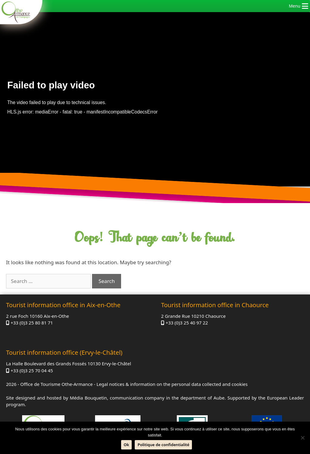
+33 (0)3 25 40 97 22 (187, 323)
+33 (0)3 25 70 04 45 (32, 370)
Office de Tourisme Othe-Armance (56, 384)
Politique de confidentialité (163, 444)
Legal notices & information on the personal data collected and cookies (172, 384)
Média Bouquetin (88, 398)
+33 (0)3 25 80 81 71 (32, 323)
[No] (302, 438)
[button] (294, 6)
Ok (126, 444)
